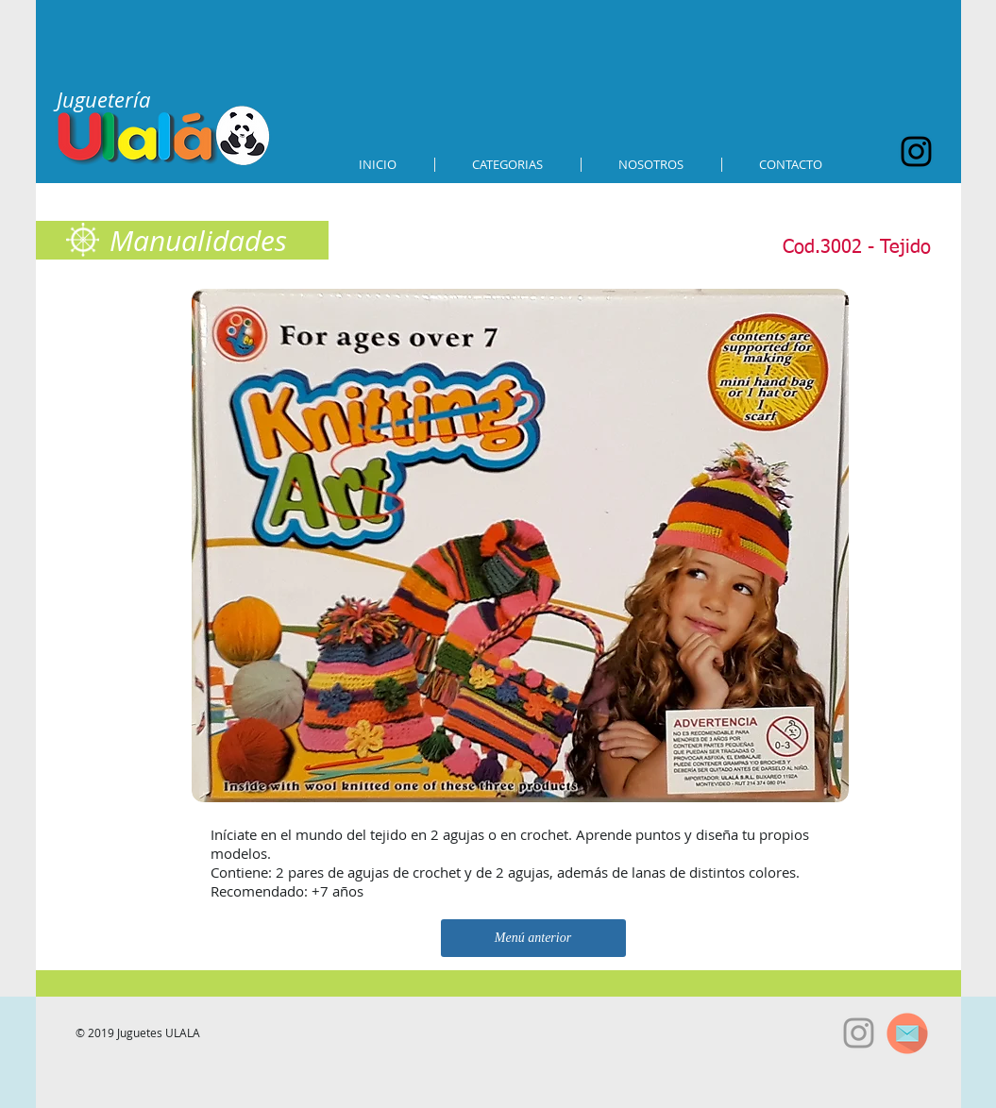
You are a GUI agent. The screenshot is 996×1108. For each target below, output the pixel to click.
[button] (508, 165)
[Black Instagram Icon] (916, 151)
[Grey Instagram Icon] (858, 1033)
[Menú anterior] (533, 938)
